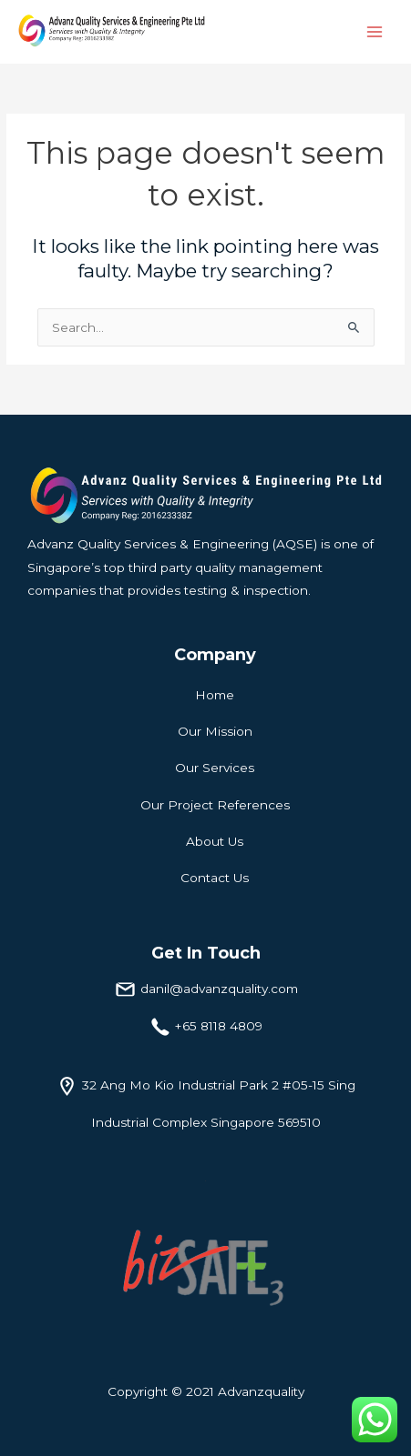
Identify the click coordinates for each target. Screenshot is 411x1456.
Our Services (214, 767)
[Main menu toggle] (375, 32)
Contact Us (214, 877)
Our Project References (215, 805)
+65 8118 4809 (218, 1026)
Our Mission (215, 731)
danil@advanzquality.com (219, 988)
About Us (214, 841)
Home (214, 695)
